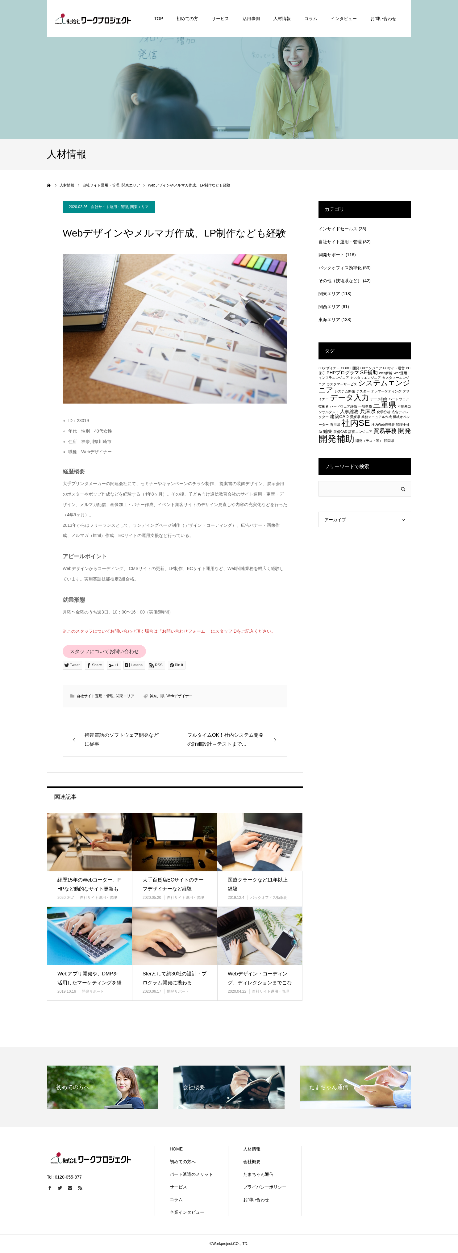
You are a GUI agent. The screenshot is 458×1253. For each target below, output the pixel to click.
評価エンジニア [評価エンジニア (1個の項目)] (360, 432)
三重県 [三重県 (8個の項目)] (384, 404)
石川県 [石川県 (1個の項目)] (335, 424)
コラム (176, 1199)
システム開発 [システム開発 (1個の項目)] (345, 391)
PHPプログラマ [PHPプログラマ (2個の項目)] (343, 372)
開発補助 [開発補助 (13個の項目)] (336, 439)
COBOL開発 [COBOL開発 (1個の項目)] (350, 368)
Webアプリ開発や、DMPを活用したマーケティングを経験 (89, 982)
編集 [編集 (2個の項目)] (327, 431)
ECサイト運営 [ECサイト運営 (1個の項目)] (394, 368)
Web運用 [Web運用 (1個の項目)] (400, 373)
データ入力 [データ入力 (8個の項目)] (349, 397)
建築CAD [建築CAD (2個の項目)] (339, 416)
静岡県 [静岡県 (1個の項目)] (389, 440)
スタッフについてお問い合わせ (104, 651)
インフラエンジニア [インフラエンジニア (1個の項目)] (334, 377)
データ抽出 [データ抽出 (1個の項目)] (378, 399)
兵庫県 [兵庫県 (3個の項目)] (368, 411)
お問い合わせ (256, 1199)
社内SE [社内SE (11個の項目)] (355, 423)
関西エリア (329, 306)
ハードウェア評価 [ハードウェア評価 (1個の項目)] (343, 406)
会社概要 (251, 1161)
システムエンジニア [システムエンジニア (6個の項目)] (364, 386)
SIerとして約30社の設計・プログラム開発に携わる (174, 978)
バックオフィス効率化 (268, 897)
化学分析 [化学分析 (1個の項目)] (383, 412)
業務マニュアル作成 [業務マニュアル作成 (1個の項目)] (376, 417)
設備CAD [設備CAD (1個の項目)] (341, 432)
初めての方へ (183, 1161)
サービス (178, 1186)
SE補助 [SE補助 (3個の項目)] (369, 372)
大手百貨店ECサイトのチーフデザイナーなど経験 (173, 884)
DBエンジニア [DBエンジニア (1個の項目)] (371, 368)
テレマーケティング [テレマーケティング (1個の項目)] (386, 391)
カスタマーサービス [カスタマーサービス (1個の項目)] (342, 384)
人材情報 (251, 1148)
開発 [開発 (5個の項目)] (404, 430)
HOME (176, 1148)
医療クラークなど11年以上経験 (258, 884)
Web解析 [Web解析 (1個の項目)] (386, 373)
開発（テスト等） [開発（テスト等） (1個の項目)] (369, 440)
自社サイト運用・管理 (109, 207)
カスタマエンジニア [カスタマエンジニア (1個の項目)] (365, 377)
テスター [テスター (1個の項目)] (363, 391)
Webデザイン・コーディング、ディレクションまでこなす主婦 (260, 982)
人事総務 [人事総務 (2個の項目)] (349, 411)
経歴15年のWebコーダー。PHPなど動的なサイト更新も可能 (89, 888)
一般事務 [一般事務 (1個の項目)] (365, 406)
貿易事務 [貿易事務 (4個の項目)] (385, 430)
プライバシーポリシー (264, 1186)
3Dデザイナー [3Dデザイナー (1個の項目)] (329, 368)
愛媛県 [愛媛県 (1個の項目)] (355, 417)
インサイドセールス (338, 228)
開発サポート (93, 991)
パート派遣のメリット (191, 1174)
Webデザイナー (179, 696)
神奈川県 (157, 696)
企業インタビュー (187, 1212)
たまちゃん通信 (258, 1174)
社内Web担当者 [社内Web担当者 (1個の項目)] (383, 424)
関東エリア (139, 207)
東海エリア (329, 319)
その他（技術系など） (340, 280)
